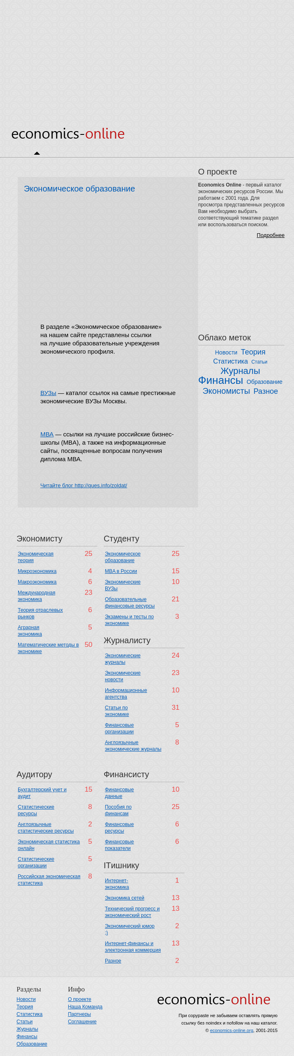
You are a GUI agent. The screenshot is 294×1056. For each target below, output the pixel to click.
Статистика (230, 361)
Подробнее (271, 235)
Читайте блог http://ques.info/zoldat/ (83, 485)
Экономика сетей (124, 898)
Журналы (240, 371)
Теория (253, 352)
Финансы (220, 380)
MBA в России (121, 571)
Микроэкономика (37, 571)
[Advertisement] (147, 58)
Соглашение (82, 1022)
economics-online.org (232, 1030)
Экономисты (226, 390)
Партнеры (79, 1014)
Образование (264, 381)
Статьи (259, 362)
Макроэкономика (37, 582)
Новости (226, 352)
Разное (266, 391)
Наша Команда (85, 1007)
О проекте (79, 999)
